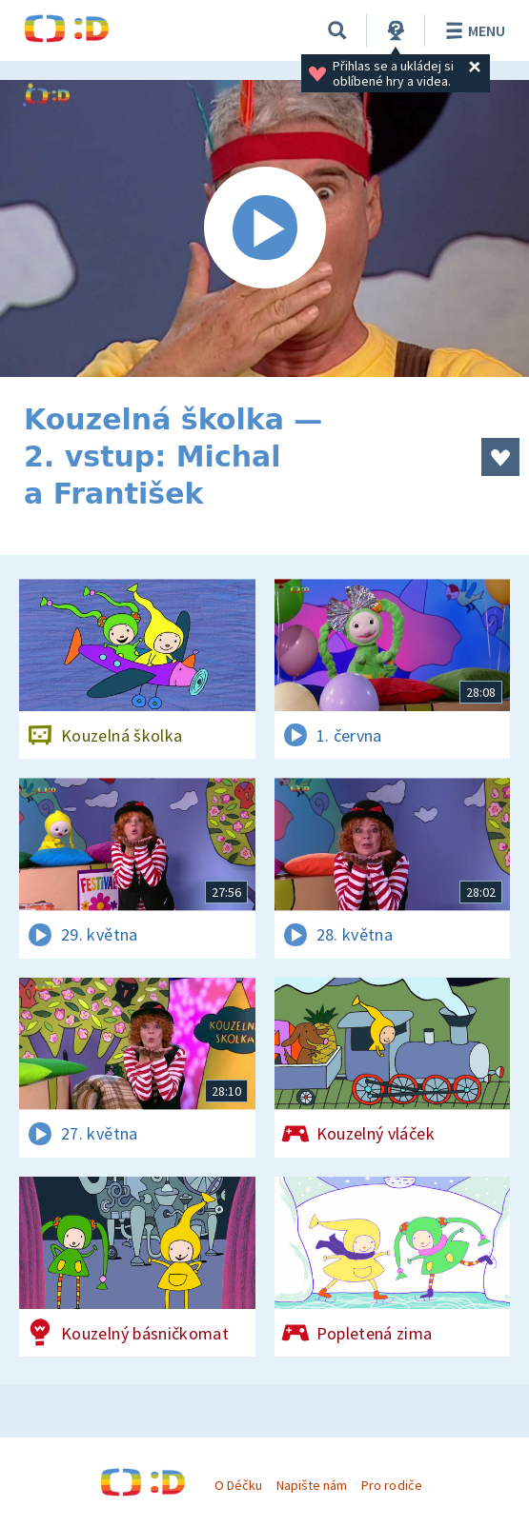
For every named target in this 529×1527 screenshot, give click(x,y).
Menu (472, 30)
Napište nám (311, 1485)
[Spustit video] (264, 228)
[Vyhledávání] (337, 30)
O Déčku (238, 1485)
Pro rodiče (391, 1485)
